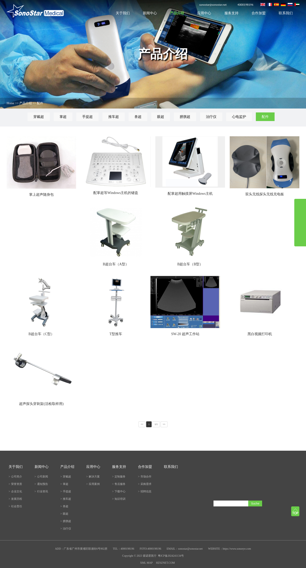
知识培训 (118, 498)
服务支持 (231, 13)
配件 (40, 103)
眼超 (160, 117)
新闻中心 (150, 13)
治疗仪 (211, 117)
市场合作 (144, 476)
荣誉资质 (15, 484)
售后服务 (118, 484)
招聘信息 (144, 491)
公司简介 (15, 476)
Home (10, 103)
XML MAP (146, 562)
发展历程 (15, 498)
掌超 (63, 117)
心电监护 (239, 117)
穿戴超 (38, 117)
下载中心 (118, 491)
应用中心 (204, 13)
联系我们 (286, 13)
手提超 (87, 117)
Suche (255, 503)
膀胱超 (185, 117)
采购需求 (144, 484)
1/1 (156, 424)
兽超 (137, 117)
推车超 (113, 117)
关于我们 (123, 13)
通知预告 (41, 484)
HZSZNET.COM (165, 562)
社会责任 (15, 506)
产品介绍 (177, 13)
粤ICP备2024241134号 (171, 555)
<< (142, 424)
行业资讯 (41, 491)
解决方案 (93, 476)
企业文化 (15, 491)
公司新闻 (41, 476)
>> (164, 424)
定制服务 (118, 476)
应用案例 (93, 484)
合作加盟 (259, 13)
